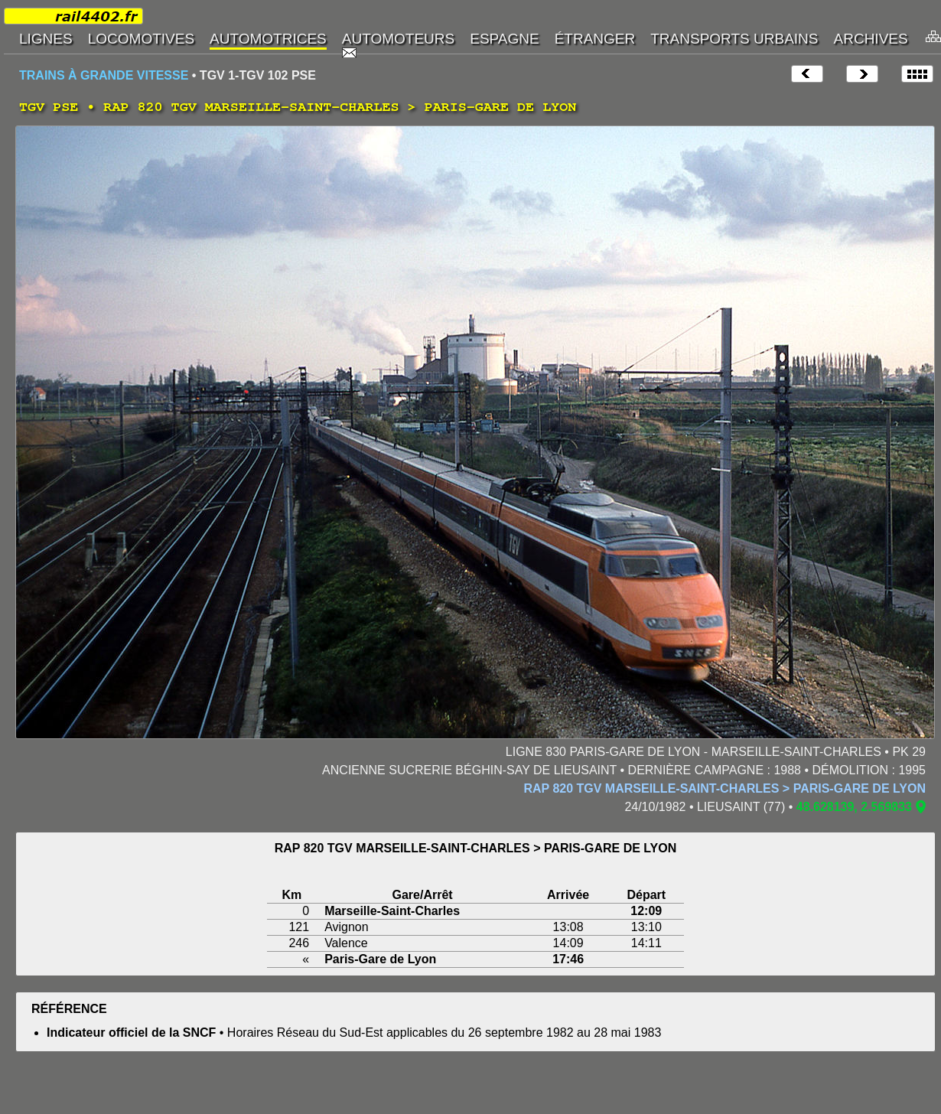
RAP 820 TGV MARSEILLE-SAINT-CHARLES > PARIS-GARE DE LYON (724, 788)
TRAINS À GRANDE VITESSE (103, 75)
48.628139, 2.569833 (854, 806)
